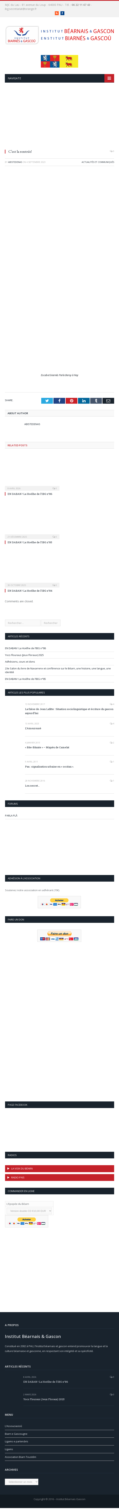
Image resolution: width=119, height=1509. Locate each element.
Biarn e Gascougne (16, 1434)
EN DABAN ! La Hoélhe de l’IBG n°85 (30, 542)
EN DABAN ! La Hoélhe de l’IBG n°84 (30, 590)
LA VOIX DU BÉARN (22, 1168)
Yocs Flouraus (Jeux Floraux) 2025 (24, 655)
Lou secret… (32, 785)
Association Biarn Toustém (20, 1457)
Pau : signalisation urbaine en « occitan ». (49, 766)
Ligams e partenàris (16, 1441)
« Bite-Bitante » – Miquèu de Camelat (47, 747)
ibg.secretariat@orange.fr (21, 9)
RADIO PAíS (17, 1177)
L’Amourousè (33, 728)
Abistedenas (15, 162)
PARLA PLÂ (11, 815)
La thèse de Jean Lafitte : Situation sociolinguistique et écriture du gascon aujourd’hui (69, 711)
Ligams (9, 1449)
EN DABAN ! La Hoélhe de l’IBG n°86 (30, 494)
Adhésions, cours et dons (20, 661)
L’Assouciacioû (13, 1426)
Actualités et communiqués (98, 162)
